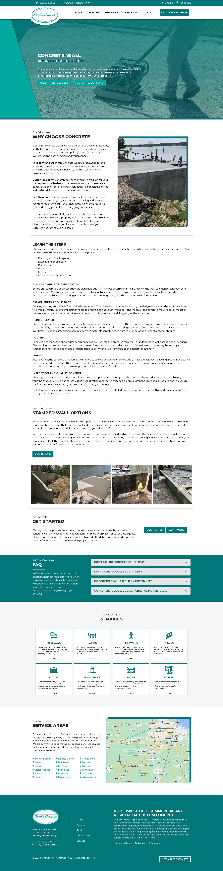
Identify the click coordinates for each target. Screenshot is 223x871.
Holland (37, 777)
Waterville (86, 773)
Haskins (38, 773)
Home (78, 12)
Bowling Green (41, 758)
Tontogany (87, 769)
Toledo (85, 766)
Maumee (62, 762)
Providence (87, 758)
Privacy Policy (83, 835)
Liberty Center (65, 758)
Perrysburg (63, 777)
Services (110, 12)
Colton (37, 762)
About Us (93, 12)
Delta (36, 766)
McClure (62, 766)
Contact (149, 12)
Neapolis (62, 773)
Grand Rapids (41, 769)
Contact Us (155, 530)
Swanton (86, 762)
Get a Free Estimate (174, 12)
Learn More (43, 454)
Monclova (63, 769)
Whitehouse (88, 777)
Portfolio (131, 12)
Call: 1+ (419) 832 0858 (54, 83)
